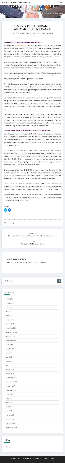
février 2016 (10, 415)
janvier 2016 (10, 419)
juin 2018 (9, 353)
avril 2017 (9, 398)
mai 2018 (9, 357)
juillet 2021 (10, 303)
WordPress (38, 458)
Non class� (9, 223)
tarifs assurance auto (22, 45)
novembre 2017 (11, 382)
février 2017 (10, 407)
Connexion (9, 447)
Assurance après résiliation (16, 2)
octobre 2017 (10, 386)
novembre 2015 (11, 427)
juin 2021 (9, 307)
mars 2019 (9, 316)
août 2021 (9, 299)
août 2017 (9, 394)
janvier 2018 (10, 374)
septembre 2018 (11, 340)
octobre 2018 (10, 336)
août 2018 (9, 345)
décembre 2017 (11, 378)
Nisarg (52, 458)
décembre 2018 (11, 328)
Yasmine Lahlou (32, 33)
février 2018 (10, 369)
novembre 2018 (11, 332)
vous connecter (20, 262)
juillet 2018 (10, 349)
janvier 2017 (10, 411)
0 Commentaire (47, 33)
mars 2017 (9, 403)
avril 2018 (9, 361)
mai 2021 (9, 311)
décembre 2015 (11, 423)
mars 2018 (9, 365)
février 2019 (10, 320)
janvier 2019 (10, 324)
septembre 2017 (11, 390)
